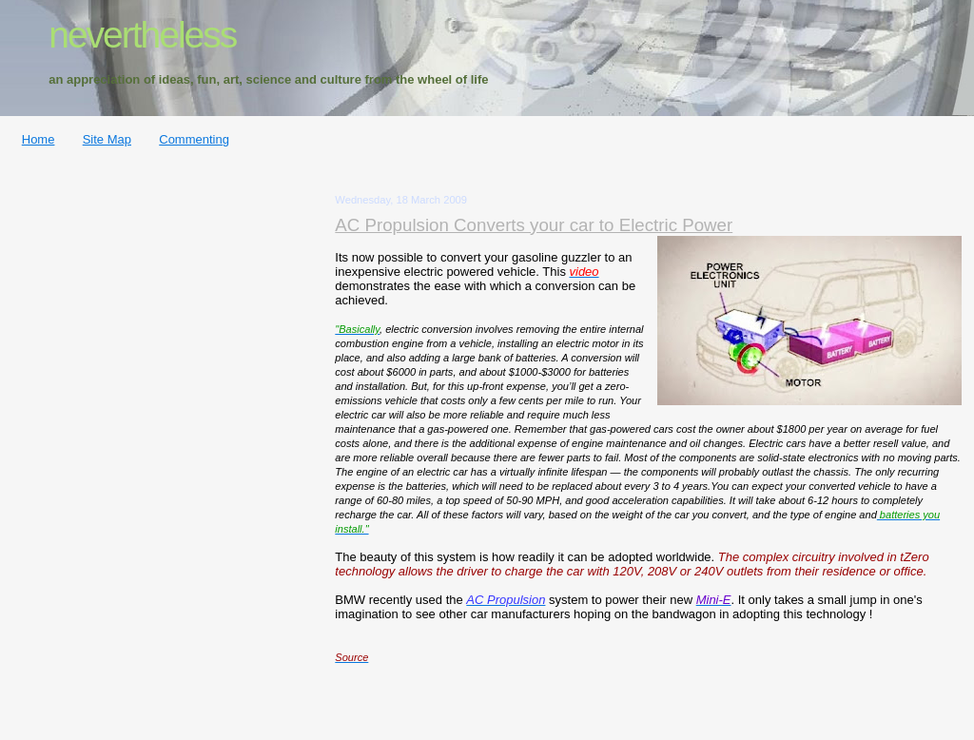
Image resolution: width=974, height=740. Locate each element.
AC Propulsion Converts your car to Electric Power (533, 225)
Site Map (107, 139)
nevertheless (142, 34)
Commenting (194, 139)
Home (38, 139)
